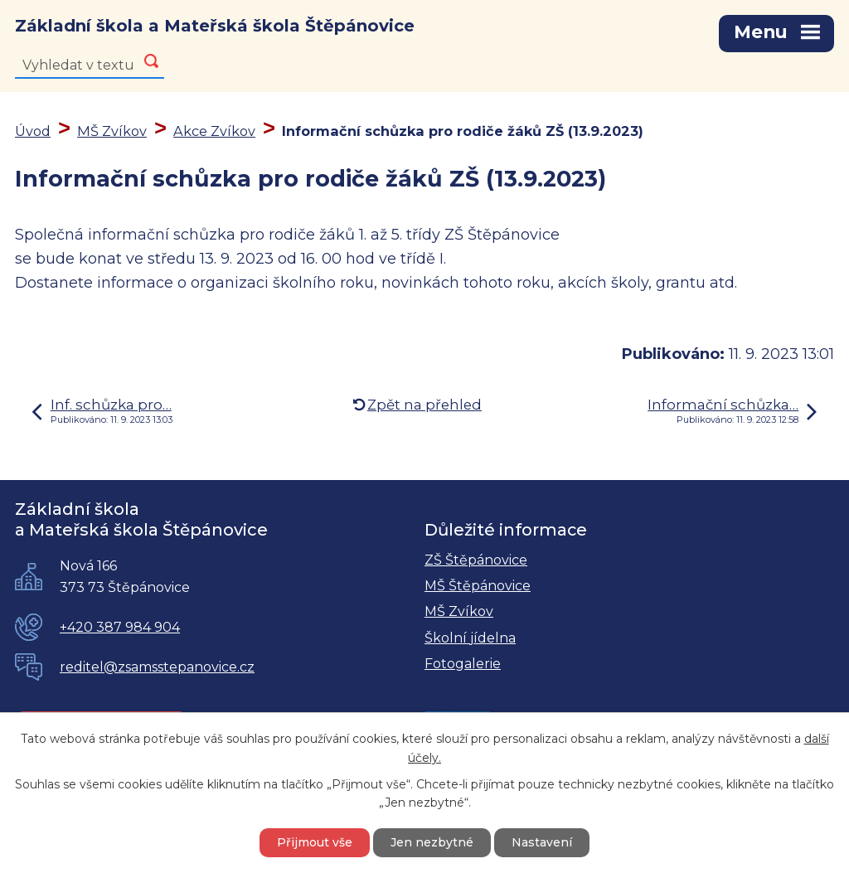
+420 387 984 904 (120, 627)
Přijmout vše (314, 842)
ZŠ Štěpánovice (475, 560)
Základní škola (215, 26)
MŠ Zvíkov (112, 131)
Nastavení (542, 842)
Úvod (33, 131)
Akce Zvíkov (214, 131)
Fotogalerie (462, 664)
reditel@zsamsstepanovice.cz (157, 667)
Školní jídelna (470, 638)
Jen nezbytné (432, 842)
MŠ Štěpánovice (477, 586)
